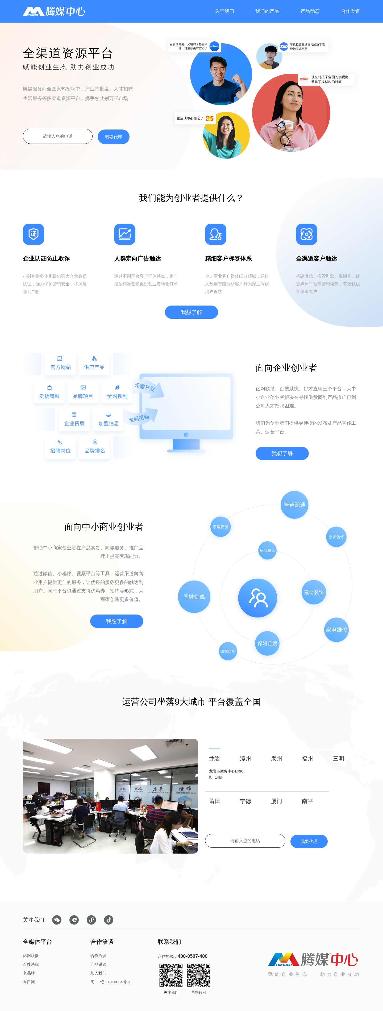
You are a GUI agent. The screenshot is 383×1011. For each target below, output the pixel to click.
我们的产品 (267, 11)
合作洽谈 (98, 955)
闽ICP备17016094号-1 (110, 982)
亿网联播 (31, 955)
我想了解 (191, 312)
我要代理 (113, 137)
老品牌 (29, 973)
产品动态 (310, 11)
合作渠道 (350, 11)
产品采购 (98, 964)
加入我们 (98, 973)
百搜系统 (31, 964)
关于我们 (224, 11)
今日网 (29, 982)
